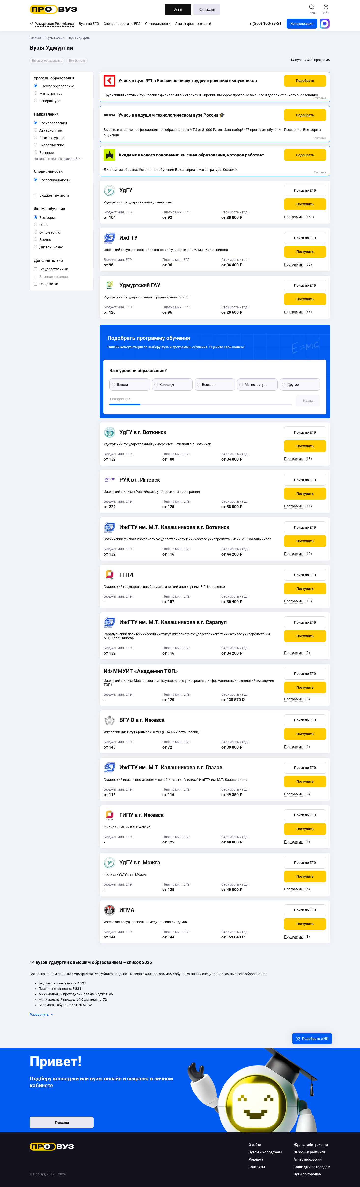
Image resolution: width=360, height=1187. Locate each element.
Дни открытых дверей (193, 24)
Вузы (178, 9)
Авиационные (62, 130)
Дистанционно (63, 246)
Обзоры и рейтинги (309, 1152)
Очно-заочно (56, 232)
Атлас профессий (307, 1159)
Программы (293, 217)
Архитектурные (64, 137)
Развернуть (42, 1014)
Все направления (64, 123)
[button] (305, 81)
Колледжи (207, 9)
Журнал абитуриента (310, 1145)
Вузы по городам (307, 1174)
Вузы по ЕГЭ (89, 24)
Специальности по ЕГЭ (122, 24)
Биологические (64, 144)
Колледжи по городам (311, 1167)
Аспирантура (61, 100)
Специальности (157, 24)
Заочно (51, 239)
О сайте (254, 1145)
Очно (48, 224)
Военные (54, 152)
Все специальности (64, 180)
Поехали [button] (62, 1123)
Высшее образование (64, 86)
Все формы (54, 217)
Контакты (256, 1167)
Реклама (320, 98)
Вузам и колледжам (265, 1152)
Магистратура (63, 93)
